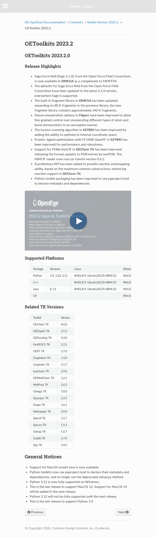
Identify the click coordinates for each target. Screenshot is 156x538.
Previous (35, 512)
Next (123, 512)
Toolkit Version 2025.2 (103, 22)
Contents (76, 22)
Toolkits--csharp (80, 6)
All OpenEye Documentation (45, 22)
